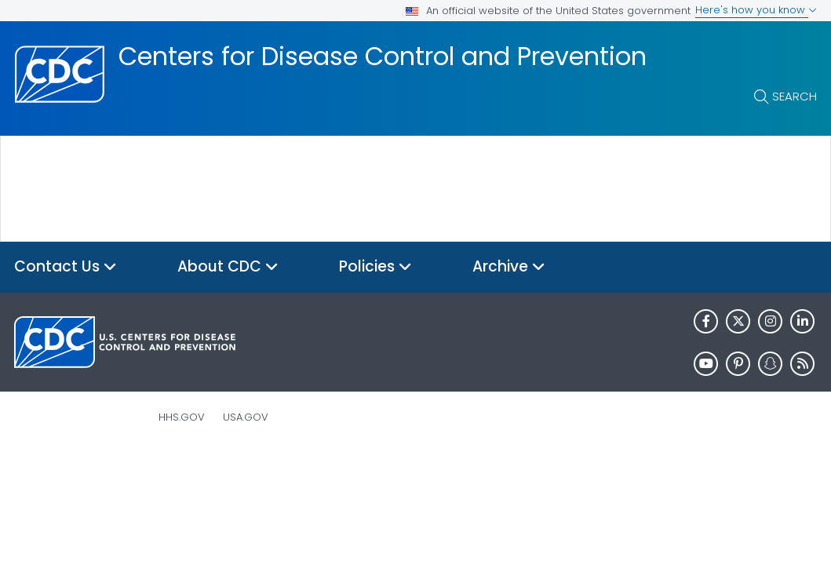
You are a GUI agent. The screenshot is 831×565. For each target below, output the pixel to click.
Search (794, 96)
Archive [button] (508, 267)
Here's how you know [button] (756, 9)
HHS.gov (182, 417)
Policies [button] (375, 267)
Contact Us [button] (65, 267)
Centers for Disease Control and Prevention (382, 56)
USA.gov (245, 417)
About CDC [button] (228, 267)
